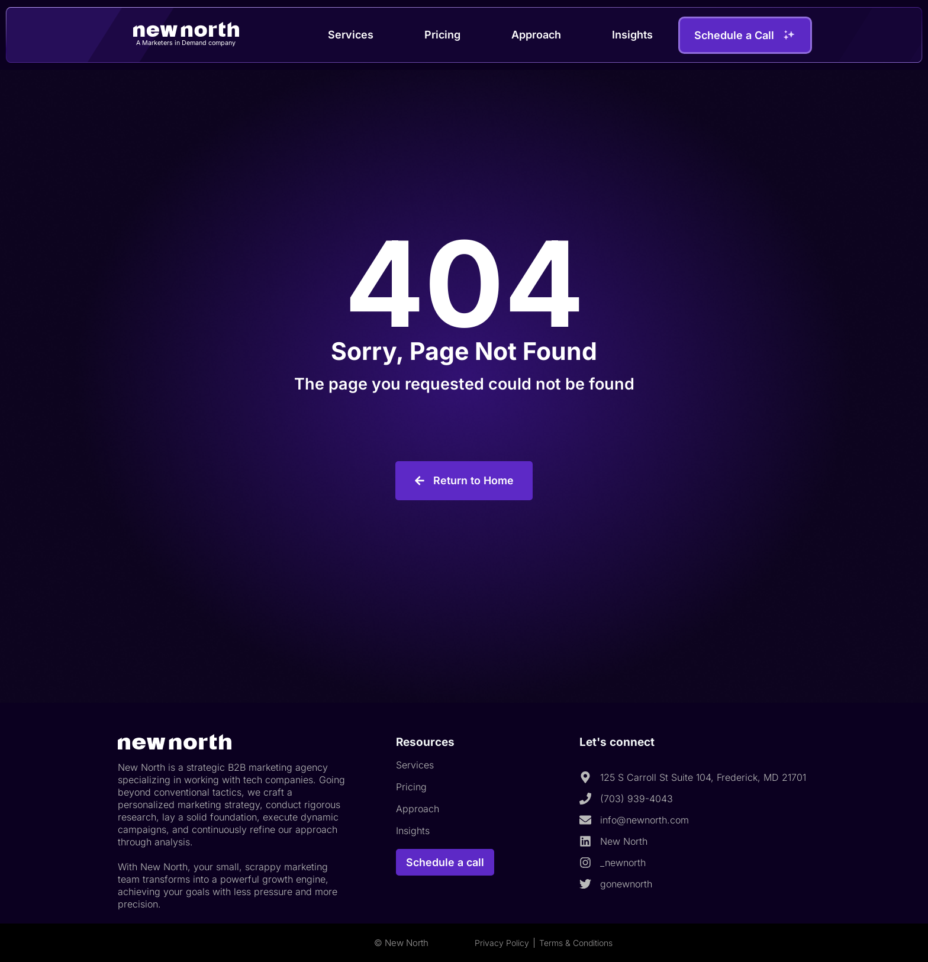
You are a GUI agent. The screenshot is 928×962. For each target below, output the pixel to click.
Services (350, 34)
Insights (632, 34)
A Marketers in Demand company (186, 42)
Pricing (442, 34)
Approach (536, 34)
